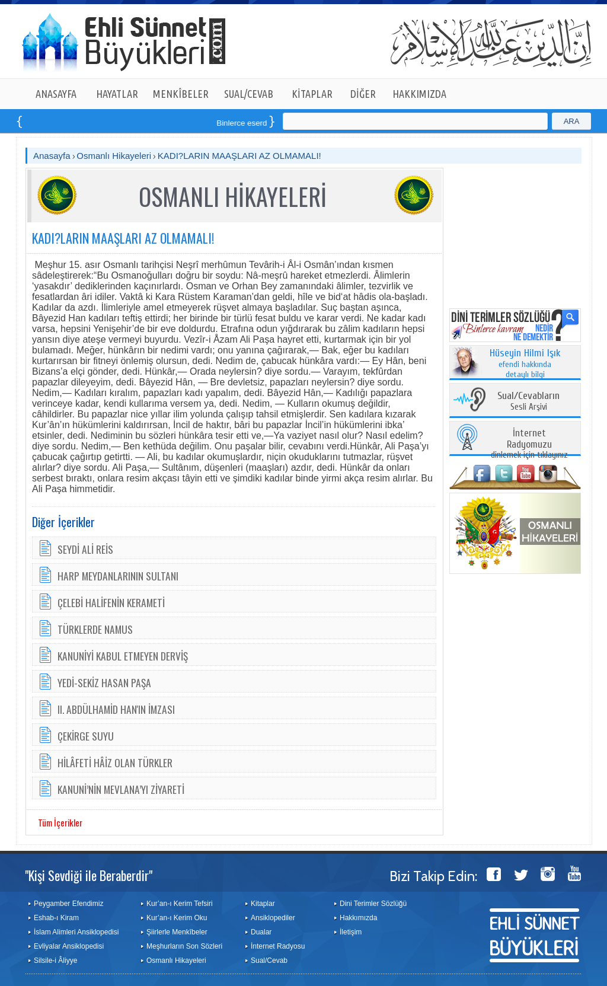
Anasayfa (52, 156)
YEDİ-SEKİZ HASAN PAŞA (104, 682)
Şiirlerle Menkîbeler (176, 932)
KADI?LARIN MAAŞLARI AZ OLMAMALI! (239, 156)
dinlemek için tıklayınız (529, 444)
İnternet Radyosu (278, 946)
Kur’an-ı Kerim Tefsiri (179, 903)
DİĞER (363, 94)
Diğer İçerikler (63, 522)
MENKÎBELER (181, 94)
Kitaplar (263, 903)
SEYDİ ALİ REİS (85, 549)
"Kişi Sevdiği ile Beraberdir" (88, 875)
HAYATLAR (117, 94)
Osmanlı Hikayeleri (113, 156)
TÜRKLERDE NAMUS (95, 629)
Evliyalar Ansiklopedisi (69, 946)
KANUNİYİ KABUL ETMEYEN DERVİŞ (122, 655)
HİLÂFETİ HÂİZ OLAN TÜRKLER (114, 762)
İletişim (351, 932)
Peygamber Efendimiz (68, 903)
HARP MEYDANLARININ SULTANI (117, 575)
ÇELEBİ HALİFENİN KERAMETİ (111, 602)
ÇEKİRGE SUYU (85, 736)
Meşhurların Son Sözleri (184, 946)
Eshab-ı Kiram (56, 918)
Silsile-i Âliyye (55, 960)
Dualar (261, 932)
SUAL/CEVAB (248, 94)
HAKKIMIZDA (419, 94)
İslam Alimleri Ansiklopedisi (76, 932)
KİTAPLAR (312, 94)
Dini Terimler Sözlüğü (373, 903)
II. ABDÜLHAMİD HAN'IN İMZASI (116, 709)
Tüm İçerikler (60, 822)
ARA (572, 121)
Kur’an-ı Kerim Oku (176, 918)
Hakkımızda (358, 918)
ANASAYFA (56, 94)
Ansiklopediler (273, 918)
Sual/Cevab (269, 960)
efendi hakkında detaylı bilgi (525, 364)
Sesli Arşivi (528, 401)
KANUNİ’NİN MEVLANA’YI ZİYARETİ (120, 789)
